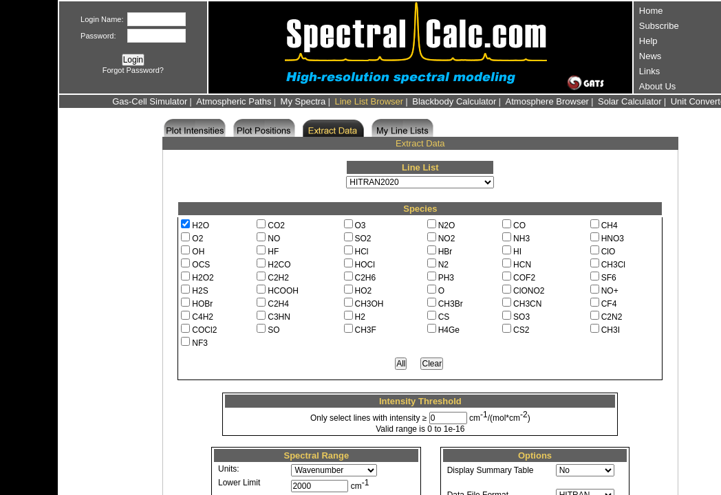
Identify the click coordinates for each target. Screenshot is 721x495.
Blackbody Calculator (454, 101)
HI (517, 251)
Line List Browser (368, 101)
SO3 (521, 317)
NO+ (609, 291)
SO (273, 330)
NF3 (200, 343)
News (650, 56)
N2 (443, 265)
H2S (200, 291)
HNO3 (612, 238)
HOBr (202, 304)
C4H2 (202, 317)
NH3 (521, 238)
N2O (446, 225)
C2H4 (278, 304)
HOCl (365, 265)
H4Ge (449, 330)
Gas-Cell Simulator (149, 101)
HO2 (363, 291)
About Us (657, 86)
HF (273, 251)
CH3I (610, 330)
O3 (360, 225)
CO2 (276, 225)
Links (649, 71)
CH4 (609, 225)
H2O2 (202, 278)
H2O (200, 225)
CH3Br (450, 304)
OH (198, 251)
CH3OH (369, 304)
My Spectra (303, 101)
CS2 (521, 330)
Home (651, 11)
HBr (445, 251)
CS (444, 317)
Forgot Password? (133, 70)
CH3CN (527, 304)
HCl (362, 251)
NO (274, 238)
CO (519, 225)
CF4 (609, 304)
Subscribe (659, 26)
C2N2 (612, 317)
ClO (608, 251)
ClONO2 (528, 291)
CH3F (365, 330)
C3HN (279, 317)
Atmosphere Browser (547, 101)
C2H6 (365, 278)
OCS (201, 265)
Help (648, 41)
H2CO (279, 265)
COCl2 (204, 330)
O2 (197, 238)
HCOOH (283, 291)
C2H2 (278, 278)
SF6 (608, 278)
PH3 (446, 278)
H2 (360, 317)
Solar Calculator (630, 101)
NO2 (446, 238)
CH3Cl (613, 265)
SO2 (363, 238)
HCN (522, 265)
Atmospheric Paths (233, 101)
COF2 (524, 278)
